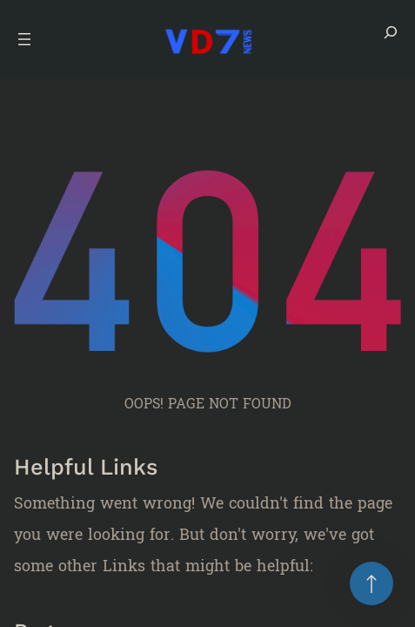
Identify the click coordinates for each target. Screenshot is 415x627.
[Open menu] (24, 39)
